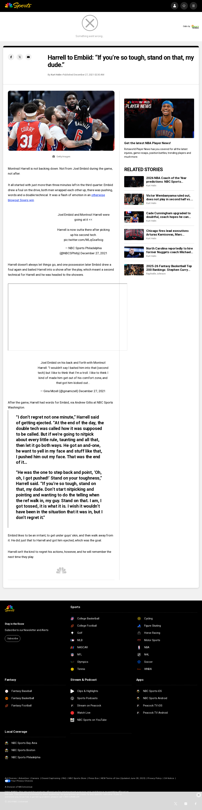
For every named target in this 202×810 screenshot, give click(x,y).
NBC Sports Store (77, 778)
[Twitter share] (20, 57)
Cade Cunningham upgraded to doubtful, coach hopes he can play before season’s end (168, 215)
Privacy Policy (155, 778)
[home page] (18, 6)
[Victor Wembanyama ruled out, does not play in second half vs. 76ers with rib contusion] (134, 199)
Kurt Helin (56, 74)
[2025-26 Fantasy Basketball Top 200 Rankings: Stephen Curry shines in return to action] (134, 269)
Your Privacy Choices (22, 781)
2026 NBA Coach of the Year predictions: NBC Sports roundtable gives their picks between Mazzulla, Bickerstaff (168, 179)
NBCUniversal (25, 787)
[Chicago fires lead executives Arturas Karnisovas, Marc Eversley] (134, 234)
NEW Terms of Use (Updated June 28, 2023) (123, 778)
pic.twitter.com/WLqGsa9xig (83, 240)
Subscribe (12, 638)
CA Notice (169, 778)
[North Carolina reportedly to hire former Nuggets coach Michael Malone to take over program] (134, 252)
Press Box (93, 778)
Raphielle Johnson (156, 273)
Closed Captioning (50, 778)
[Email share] (28, 57)
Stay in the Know (14, 623)
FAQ (64, 778)
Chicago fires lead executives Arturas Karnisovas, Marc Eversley (167, 232)
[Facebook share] (11, 57)
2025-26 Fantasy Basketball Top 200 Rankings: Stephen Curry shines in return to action (169, 268)
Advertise (24, 778)
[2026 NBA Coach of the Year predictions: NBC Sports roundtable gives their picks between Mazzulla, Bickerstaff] (134, 181)
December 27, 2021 (94, 253)
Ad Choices (11, 778)
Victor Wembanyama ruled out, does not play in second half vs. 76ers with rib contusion (168, 197)
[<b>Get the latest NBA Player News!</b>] (159, 118)
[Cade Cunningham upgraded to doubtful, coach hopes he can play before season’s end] (134, 217)
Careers (35, 778)
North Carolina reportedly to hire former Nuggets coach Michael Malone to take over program (169, 250)
